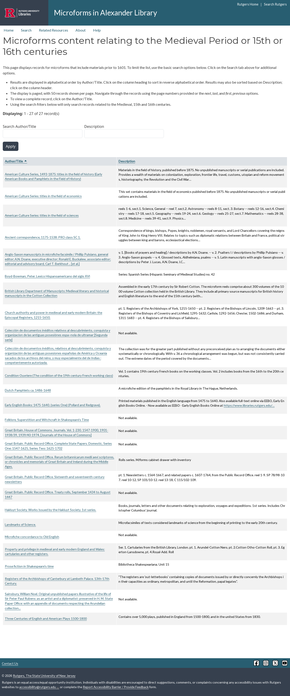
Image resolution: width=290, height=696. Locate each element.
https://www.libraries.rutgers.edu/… (249, 405)
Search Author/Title (19, 126)
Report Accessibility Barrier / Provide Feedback (116, 687)
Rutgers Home (247, 4)
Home (9, 30)
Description (94, 126)
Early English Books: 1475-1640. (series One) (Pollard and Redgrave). (53, 405)
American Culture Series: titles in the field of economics (43, 196)
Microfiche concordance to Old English (32, 537)
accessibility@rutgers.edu (39, 687)
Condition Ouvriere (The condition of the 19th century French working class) (59, 375)
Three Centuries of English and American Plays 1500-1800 (46, 618)
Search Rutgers (275, 4)
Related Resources (53, 30)
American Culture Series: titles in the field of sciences (42, 215)
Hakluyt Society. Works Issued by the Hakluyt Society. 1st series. (50, 510)
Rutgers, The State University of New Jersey (44, 676)
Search (26, 30)
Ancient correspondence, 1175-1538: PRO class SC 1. (43, 237)
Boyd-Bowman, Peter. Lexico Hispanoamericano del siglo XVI (47, 276)
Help (97, 30)
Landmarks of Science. (20, 524)
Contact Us (10, 663)
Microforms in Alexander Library (105, 12)
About (80, 30)
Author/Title (16, 161)
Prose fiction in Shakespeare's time (29, 566)
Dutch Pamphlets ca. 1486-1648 (28, 390)
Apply (10, 146)
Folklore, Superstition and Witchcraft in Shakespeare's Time (47, 420)
